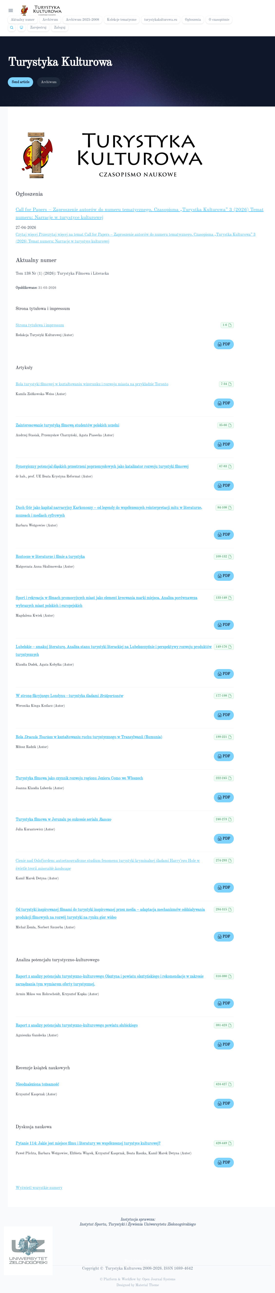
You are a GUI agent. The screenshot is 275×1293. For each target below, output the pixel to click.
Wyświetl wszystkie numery (39, 1188)
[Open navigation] (11, 10)
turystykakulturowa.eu (160, 19)
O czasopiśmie (219, 19)
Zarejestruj (38, 27)
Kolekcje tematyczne (121, 19)
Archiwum (50, 19)
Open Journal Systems (158, 1279)
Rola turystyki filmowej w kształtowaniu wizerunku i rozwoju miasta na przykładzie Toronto (92, 384)
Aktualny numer (23, 19)
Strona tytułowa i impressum (40, 325)
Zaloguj (59, 27)
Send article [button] (20, 82)
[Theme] (21, 27)
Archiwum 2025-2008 (82, 19)
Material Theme (147, 1285)
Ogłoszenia (193, 19)
